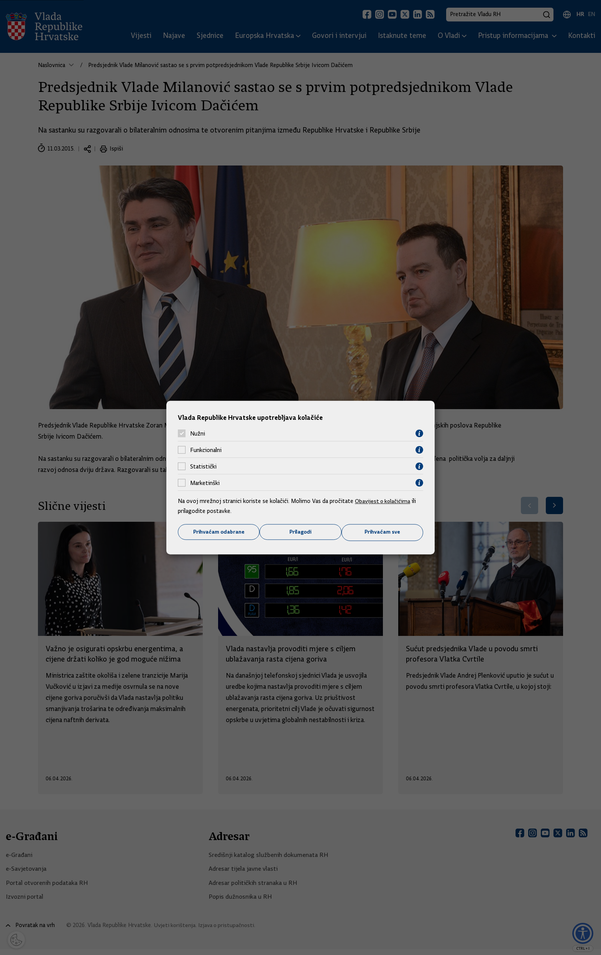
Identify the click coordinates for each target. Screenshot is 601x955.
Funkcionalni (206, 449)
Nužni (197, 433)
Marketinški (205, 482)
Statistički (203, 466)
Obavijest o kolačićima (383, 501)
